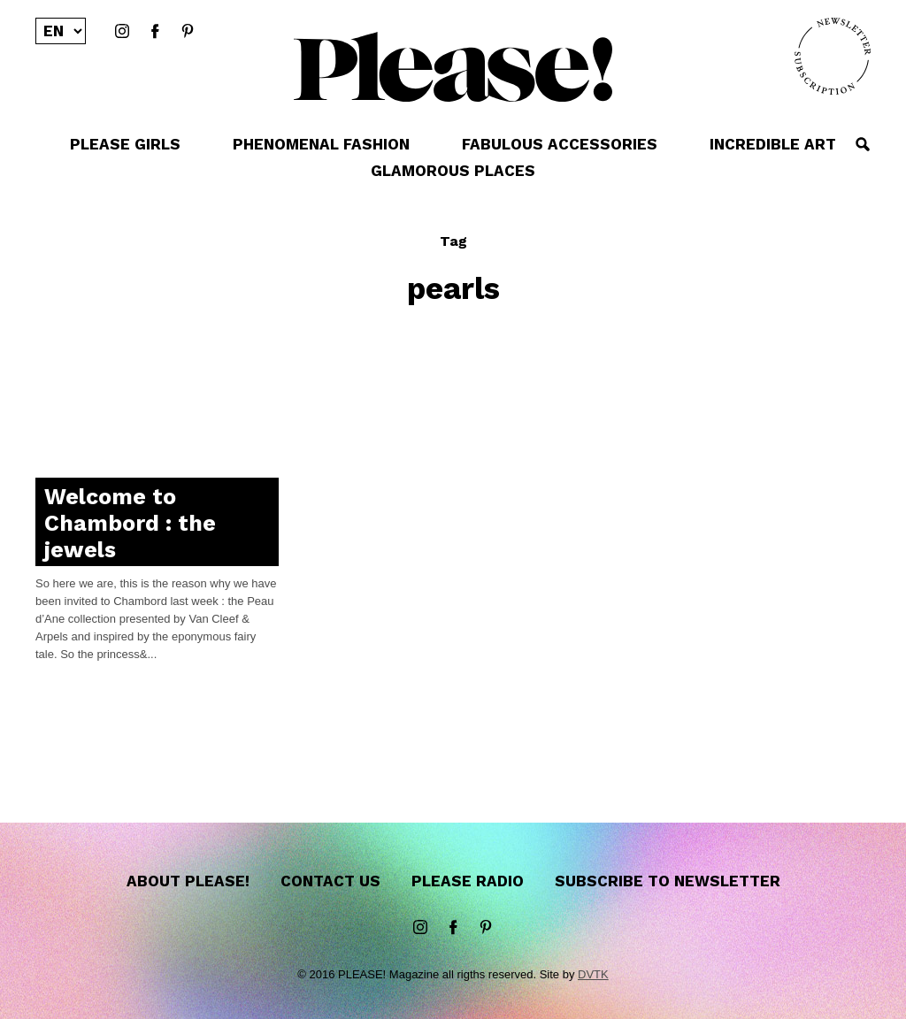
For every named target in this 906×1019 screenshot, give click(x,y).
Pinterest (188, 31)
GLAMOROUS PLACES (453, 171)
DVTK (593, 974)
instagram (122, 31)
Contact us (330, 881)
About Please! (188, 881)
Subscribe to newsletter (667, 881)
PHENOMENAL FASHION (321, 144)
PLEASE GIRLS (125, 144)
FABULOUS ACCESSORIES (559, 144)
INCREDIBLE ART (773, 144)
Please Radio (467, 881)
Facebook (155, 31)
